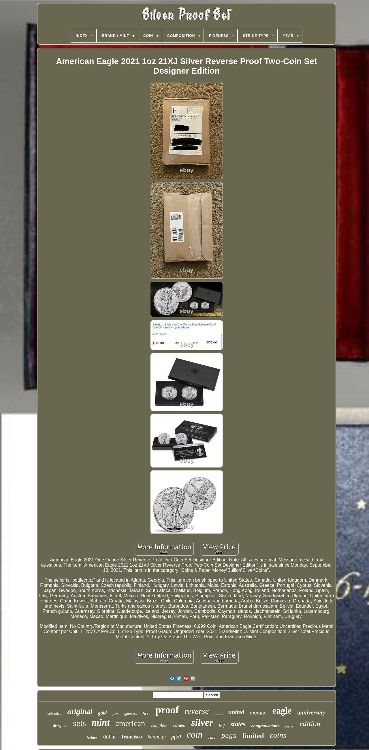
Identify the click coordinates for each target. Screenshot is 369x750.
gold (102, 713)
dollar (109, 737)
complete (159, 725)
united (236, 712)
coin (194, 734)
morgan (258, 713)
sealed (218, 714)
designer (60, 725)
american (130, 723)
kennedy (156, 737)
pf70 (176, 737)
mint (101, 722)
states (237, 724)
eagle (281, 711)
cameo (179, 725)
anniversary (312, 712)
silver (202, 722)
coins (278, 735)
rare (212, 737)
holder (92, 737)
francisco (132, 737)
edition (310, 723)
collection (55, 714)
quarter (289, 726)
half (222, 726)
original (79, 712)
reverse (196, 711)
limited (253, 736)
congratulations (265, 726)
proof (167, 710)
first (146, 713)
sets (79, 723)
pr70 (115, 714)
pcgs (229, 736)
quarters (130, 713)
